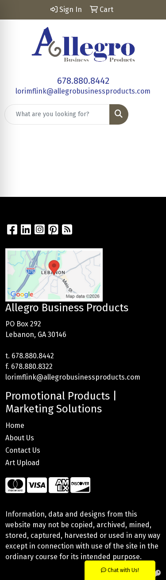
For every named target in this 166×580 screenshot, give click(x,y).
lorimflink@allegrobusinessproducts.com (83, 91)
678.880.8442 (83, 80)
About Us (19, 438)
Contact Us (22, 450)
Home (14, 425)
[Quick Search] (57, 114)
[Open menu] (148, 114)
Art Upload (22, 463)
